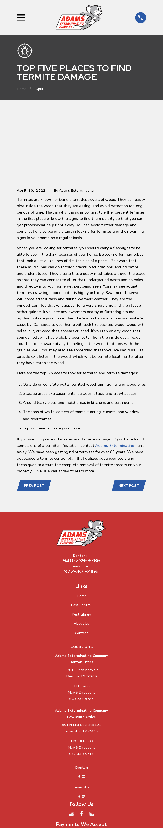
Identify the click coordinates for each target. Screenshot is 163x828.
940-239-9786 (81, 495)
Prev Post (34, 420)
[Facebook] (81, 748)
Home (81, 530)
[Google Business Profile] (71, 748)
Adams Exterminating (114, 380)
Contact (81, 568)
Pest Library (81, 549)
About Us (81, 558)
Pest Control (81, 540)
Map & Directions (81, 627)
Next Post (128, 420)
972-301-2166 (81, 506)
